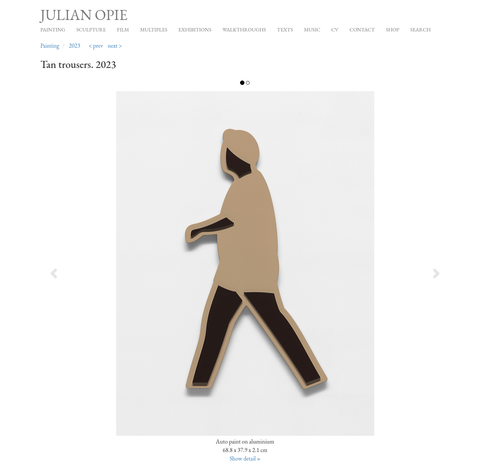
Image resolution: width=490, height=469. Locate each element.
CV (334, 29)
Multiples (153, 29)
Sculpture (91, 29)
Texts (285, 29)
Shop (392, 29)
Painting (53, 29)
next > (115, 45)
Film (123, 29)
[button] (81, 271)
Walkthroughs (244, 29)
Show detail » (245, 458)
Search (420, 29)
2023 (74, 45)
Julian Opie (84, 15)
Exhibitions (194, 29)
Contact (362, 29)
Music (312, 29)
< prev (95, 45)
